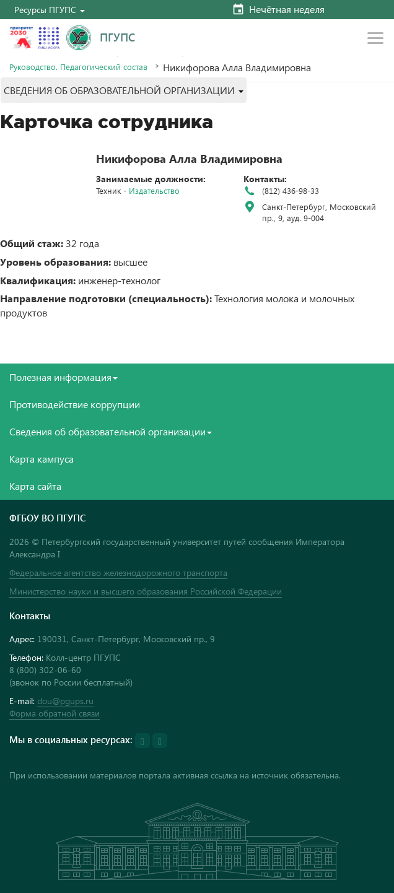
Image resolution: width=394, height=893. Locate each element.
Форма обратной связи (54, 713)
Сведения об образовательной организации (110, 431)
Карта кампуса (41, 458)
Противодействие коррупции (74, 404)
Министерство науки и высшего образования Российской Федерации (145, 591)
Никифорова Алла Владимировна (189, 158)
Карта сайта (35, 485)
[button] (49, 10)
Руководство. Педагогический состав (78, 66)
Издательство (154, 190)
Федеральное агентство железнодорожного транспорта (118, 572)
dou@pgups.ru (65, 701)
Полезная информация (63, 376)
